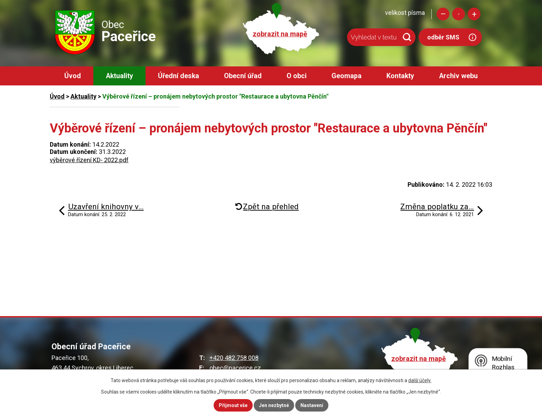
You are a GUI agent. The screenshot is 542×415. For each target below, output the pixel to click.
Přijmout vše (233, 405)
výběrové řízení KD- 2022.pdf (89, 160)
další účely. (419, 380)
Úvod (72, 76)
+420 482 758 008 (234, 357)
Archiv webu (458, 76)
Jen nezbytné (274, 405)
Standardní (458, 14)
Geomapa (346, 76)
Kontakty (400, 76)
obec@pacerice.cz (235, 367)
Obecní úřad (243, 76)
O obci (297, 76)
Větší (474, 14)
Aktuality (119, 76)
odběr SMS (443, 37)
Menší (443, 14)
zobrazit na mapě (280, 34)
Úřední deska (178, 76)
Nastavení (311, 405)
